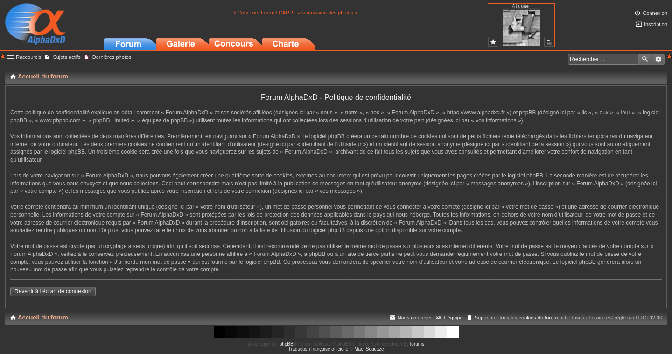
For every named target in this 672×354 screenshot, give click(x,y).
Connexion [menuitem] (655, 13)
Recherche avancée (658, 59)
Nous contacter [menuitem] (415, 317)
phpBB (287, 344)
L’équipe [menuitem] (453, 317)
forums (417, 344)
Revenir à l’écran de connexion (52, 291)
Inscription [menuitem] (655, 24)
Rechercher (645, 59)
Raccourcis (28, 57)
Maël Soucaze (369, 349)
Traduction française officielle (318, 349)
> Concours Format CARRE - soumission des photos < (295, 12)
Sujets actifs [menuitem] (66, 57)
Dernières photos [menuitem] (112, 57)
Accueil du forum (43, 317)
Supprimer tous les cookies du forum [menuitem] (516, 317)
